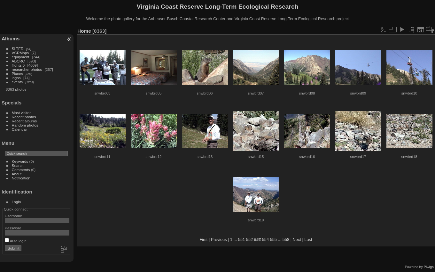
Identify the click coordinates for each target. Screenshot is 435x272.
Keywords (20, 161)
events (17, 82)
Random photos (25, 125)
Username (13, 216)
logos (16, 78)
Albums (10, 38)
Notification (21, 178)
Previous (219, 239)
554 (265, 239)
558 (286, 239)
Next (297, 239)
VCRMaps (20, 53)
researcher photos (27, 69)
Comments (21, 170)
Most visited (22, 113)
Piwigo (429, 267)
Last (308, 239)
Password (13, 228)
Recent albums (24, 121)
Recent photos (24, 117)
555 (273, 239)
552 (249, 239)
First (203, 239)
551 (241, 239)
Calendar (19, 129)
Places (17, 73)
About (17, 174)
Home (84, 31)
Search (18, 165)
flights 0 (18, 65)
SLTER (18, 48)
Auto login (16, 241)
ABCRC (18, 61)
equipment (20, 57)
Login (16, 202)
